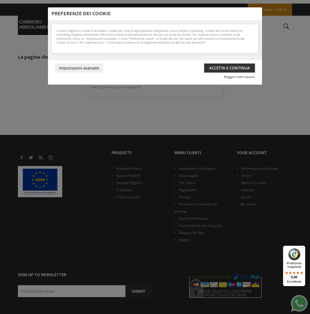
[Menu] (302, 248)
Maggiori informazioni (239, 77)
